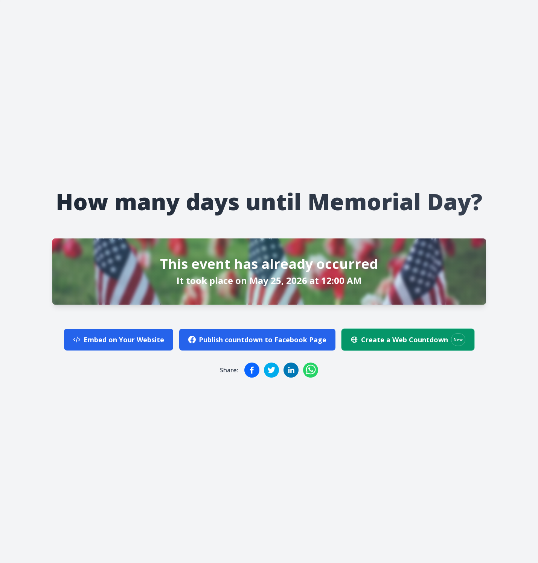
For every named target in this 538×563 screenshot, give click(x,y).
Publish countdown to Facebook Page (257, 339)
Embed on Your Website (118, 339)
